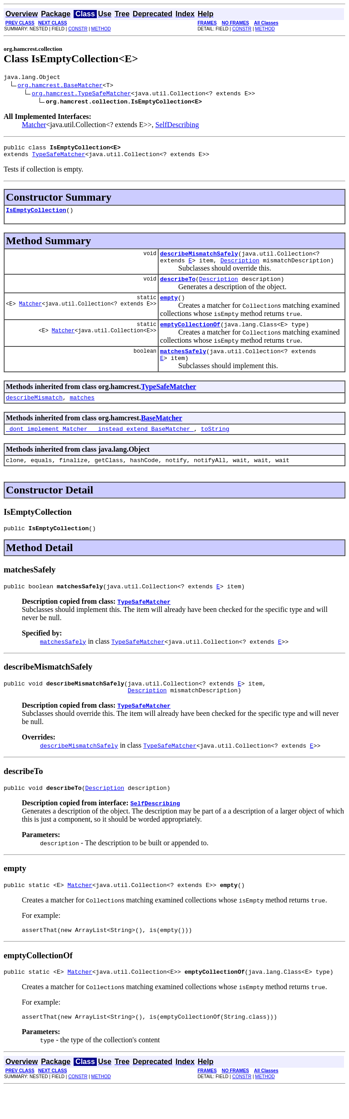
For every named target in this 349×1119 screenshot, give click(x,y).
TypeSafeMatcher (58, 158)
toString (215, 446)
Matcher (34, 126)
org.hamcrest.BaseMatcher (60, 86)
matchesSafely (183, 364)
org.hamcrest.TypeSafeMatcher (81, 94)
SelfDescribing (177, 126)
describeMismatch (34, 413)
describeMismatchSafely (199, 260)
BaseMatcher (161, 434)
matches (82, 413)
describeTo (177, 288)
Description (239, 268)
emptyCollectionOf (190, 336)
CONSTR (77, 28)
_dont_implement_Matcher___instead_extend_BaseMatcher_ (100, 446)
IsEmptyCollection (36, 215)
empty (169, 308)
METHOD (101, 28)
